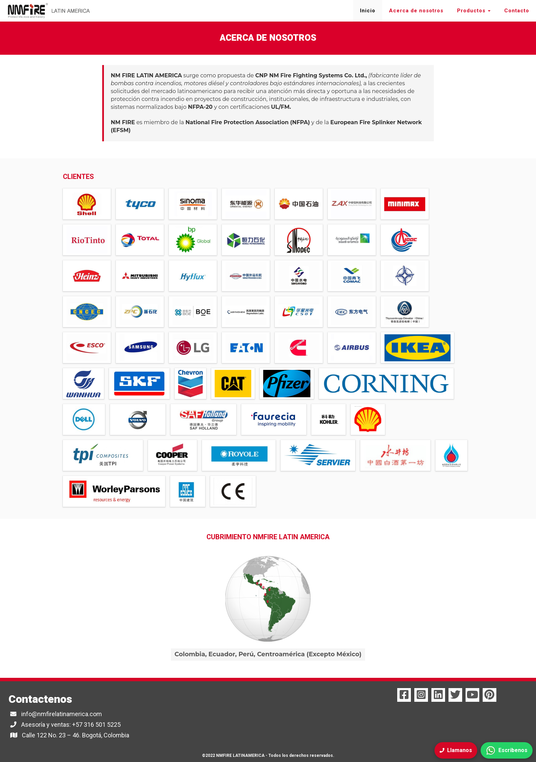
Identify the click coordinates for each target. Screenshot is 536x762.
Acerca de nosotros (416, 11)
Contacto (516, 11)
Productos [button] (474, 11)
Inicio (367, 11)
